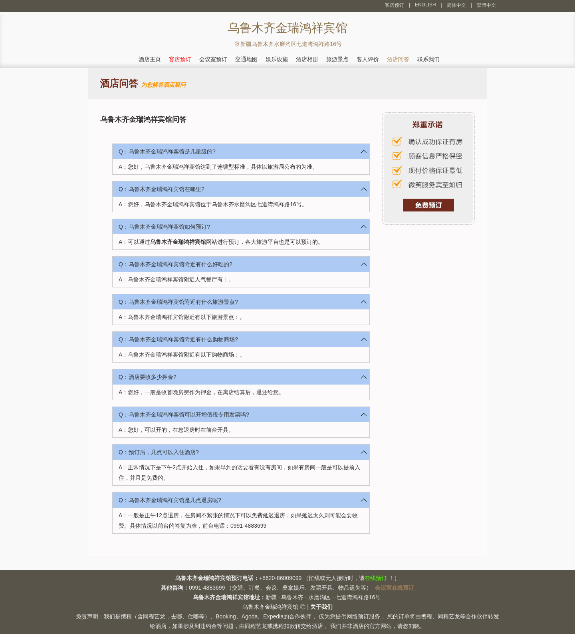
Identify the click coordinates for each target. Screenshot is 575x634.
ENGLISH (425, 5)
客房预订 (394, 5)
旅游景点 (337, 59)
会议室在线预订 (394, 587)
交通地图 (246, 59)
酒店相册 (307, 59)
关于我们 (321, 607)
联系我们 (428, 59)
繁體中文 (486, 5)
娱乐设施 (277, 59)
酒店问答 (398, 59)
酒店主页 (150, 59)
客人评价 (368, 59)
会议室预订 (213, 59)
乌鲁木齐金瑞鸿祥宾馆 (178, 242)
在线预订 (376, 578)
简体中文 (456, 5)
